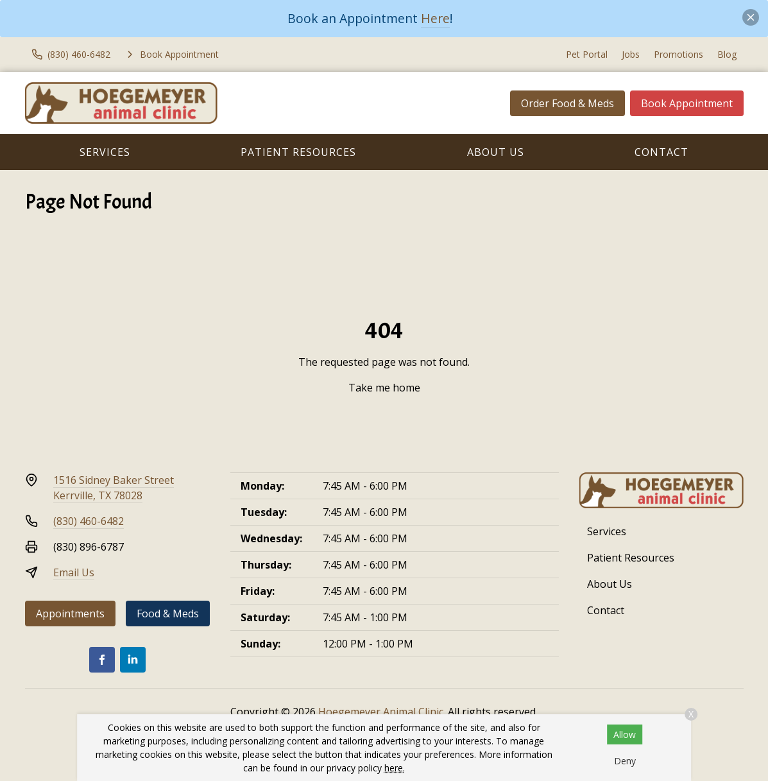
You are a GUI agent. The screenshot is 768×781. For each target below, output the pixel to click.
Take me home (384, 388)
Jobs (631, 54)
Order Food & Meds (567, 103)
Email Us (73, 572)
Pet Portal (587, 54)
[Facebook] (102, 660)
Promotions (678, 54)
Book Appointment (687, 103)
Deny (625, 761)
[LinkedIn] (133, 660)
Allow (624, 734)
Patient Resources (298, 152)
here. (394, 768)
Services (105, 152)
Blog (727, 54)
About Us (495, 152)
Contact (661, 152)
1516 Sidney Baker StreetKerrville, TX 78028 (113, 487)
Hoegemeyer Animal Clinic (380, 712)
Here (435, 18)
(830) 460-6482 (88, 521)
